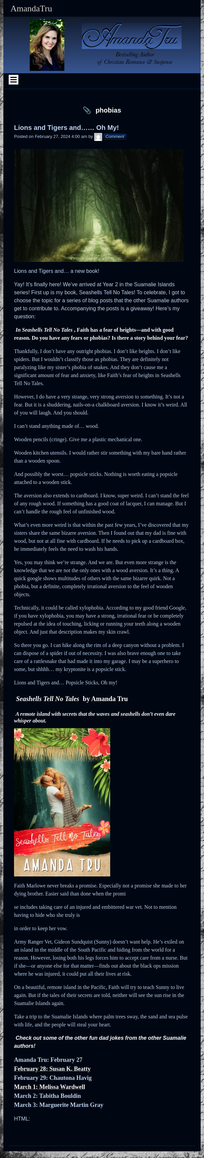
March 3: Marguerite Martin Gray (59, 1105)
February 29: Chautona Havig (53, 1077)
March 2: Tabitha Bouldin (47, 1096)
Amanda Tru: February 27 (48, 1059)
